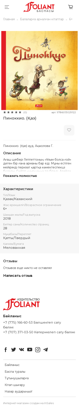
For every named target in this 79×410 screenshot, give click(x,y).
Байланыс (12, 365)
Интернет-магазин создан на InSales (28, 403)
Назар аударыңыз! (18, 391)
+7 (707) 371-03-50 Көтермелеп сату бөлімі (39, 332)
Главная (9, 19)
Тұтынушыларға (17, 378)
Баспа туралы (15, 372)
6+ (71, 19)
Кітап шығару (15, 385)
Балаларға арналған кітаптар (42, 19)
